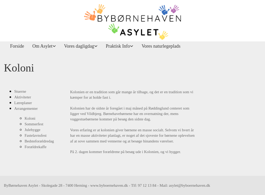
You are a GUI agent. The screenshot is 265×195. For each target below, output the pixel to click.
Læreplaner (23, 103)
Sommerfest (34, 124)
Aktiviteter (22, 97)
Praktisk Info (118, 46)
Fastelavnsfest (36, 135)
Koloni (30, 118)
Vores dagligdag (79, 46)
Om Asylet (42, 46)
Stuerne (20, 91)
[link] (42, 46)
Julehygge (32, 130)
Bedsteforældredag (39, 141)
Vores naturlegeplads (161, 46)
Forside (17, 46)
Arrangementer (26, 108)
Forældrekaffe (36, 147)
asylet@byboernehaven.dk (189, 185)
